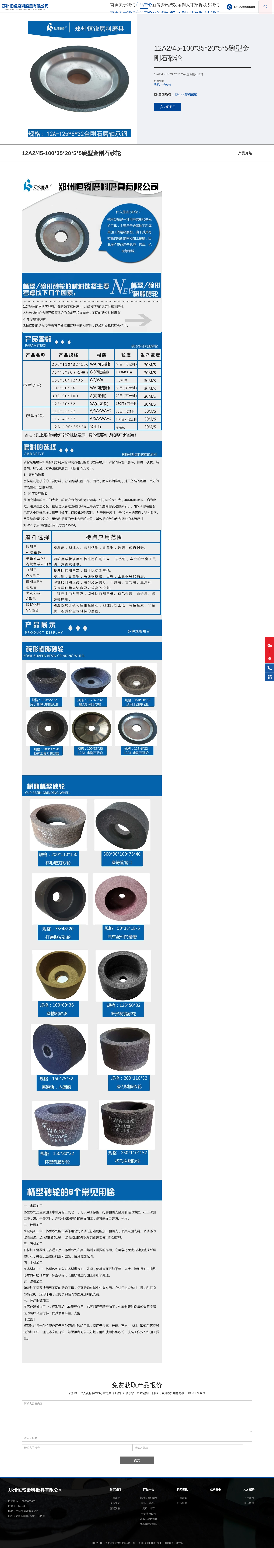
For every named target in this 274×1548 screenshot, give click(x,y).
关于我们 (113, 6)
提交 (137, 1460)
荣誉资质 (115, 1508)
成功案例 (170, 6)
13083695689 (242, 7)
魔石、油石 (148, 1508)
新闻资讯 (151, 6)
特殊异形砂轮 (148, 1513)
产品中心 (148, 1489)
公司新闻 (182, 1498)
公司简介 (115, 1498)
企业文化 (115, 1503)
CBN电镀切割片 (148, 1519)
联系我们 (207, 6)
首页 (97, 6)
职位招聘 (249, 1503)
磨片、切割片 (148, 1503)
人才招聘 (189, 6)
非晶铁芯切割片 (148, 1524)
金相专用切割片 (148, 1498)
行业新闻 (182, 1503)
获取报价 (167, 107)
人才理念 (249, 1498)
